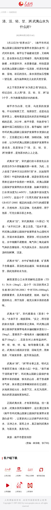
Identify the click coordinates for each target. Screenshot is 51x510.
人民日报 (7, 471)
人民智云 (19, 487)
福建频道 (13, 12)
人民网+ (19, 471)
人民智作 (30, 487)
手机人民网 (30, 471)
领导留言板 (41, 471)
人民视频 (7, 487)
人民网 (3, 12)
